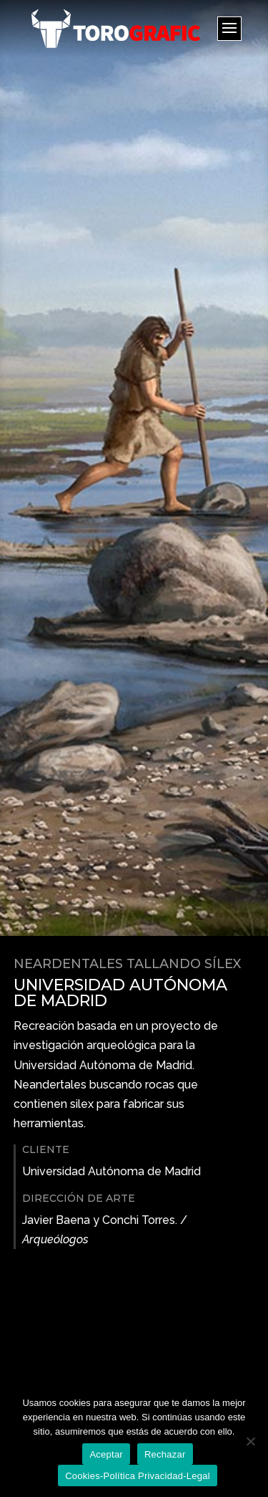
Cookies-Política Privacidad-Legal (137, 1475)
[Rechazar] (250, 1441)
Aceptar (106, 1454)
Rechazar (165, 1454)
